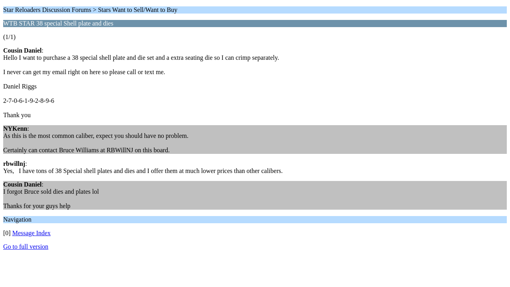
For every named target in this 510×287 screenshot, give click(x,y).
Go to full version (25, 246)
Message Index (31, 233)
